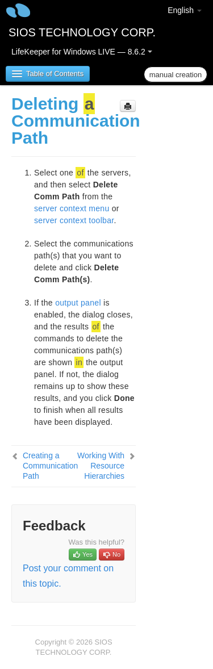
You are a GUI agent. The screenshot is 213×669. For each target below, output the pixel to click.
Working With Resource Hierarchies (100, 465)
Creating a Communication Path (50, 465)
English (185, 10)
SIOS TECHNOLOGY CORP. (82, 32)
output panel (78, 302)
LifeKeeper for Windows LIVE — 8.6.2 (81, 51)
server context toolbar (74, 220)
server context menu (72, 208)
